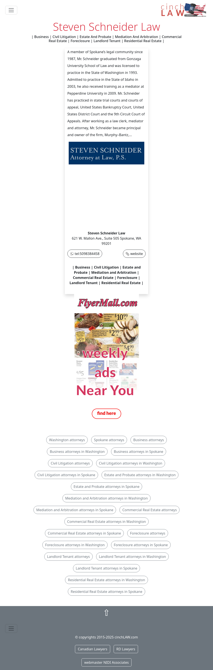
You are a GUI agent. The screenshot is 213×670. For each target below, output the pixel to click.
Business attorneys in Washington (77, 451)
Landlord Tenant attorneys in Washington (132, 556)
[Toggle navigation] (11, 10)
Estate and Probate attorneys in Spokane (107, 486)
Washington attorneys (67, 440)
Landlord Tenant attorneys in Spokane (106, 568)
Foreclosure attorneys (147, 533)
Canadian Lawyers (92, 649)
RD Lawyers (125, 649)
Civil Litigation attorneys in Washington (130, 463)
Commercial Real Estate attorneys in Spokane (84, 533)
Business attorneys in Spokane (138, 451)
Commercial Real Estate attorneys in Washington (106, 521)
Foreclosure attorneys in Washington (75, 545)
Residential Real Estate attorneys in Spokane (106, 591)
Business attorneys (148, 440)
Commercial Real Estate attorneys (149, 510)
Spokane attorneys (109, 440)
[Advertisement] (106, 198)
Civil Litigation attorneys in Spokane (66, 475)
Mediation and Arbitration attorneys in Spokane (74, 510)
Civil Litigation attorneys (70, 463)
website (136, 253)
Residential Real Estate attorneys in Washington (106, 580)
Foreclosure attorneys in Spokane (141, 545)
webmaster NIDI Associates (106, 662)
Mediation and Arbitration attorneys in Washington (106, 498)
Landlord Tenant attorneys (68, 556)
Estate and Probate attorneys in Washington (140, 475)
